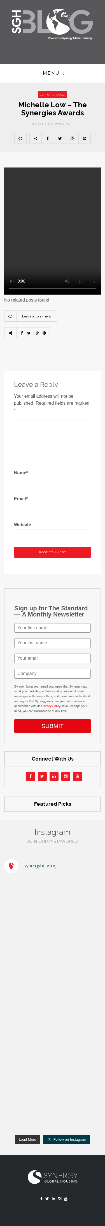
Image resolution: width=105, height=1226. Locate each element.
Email (21, 498)
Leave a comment (36, 316)
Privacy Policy (50, 706)
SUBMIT (52, 726)
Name (21, 472)
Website (22, 524)
